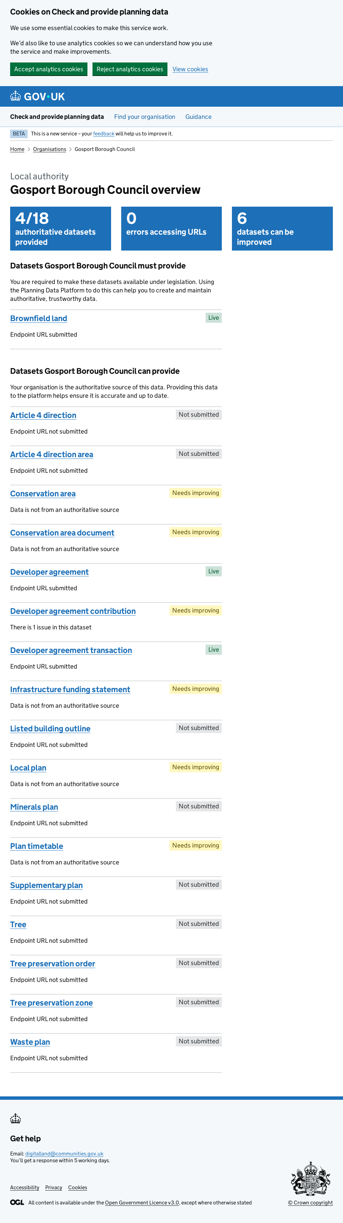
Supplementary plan (46, 885)
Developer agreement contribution (73, 611)
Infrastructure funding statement (70, 689)
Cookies (77, 1187)
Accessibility (24, 1187)
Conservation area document (62, 533)
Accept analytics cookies (48, 69)
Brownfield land (38, 318)
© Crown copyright (310, 1202)
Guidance (198, 117)
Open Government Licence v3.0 (142, 1202)
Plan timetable (36, 846)
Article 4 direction (43, 415)
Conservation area (43, 493)
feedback (103, 133)
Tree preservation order (52, 963)
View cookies (190, 69)
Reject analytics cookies (130, 69)
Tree (18, 924)
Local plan (28, 768)
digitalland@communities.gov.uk (64, 1153)
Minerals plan (34, 807)
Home (17, 149)
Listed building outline (50, 728)
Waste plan (30, 1042)
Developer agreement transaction (71, 650)
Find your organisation (144, 117)
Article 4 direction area (51, 454)
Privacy (53, 1187)
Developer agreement (49, 572)
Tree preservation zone (51, 1003)
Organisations (49, 149)
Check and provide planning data (57, 117)
